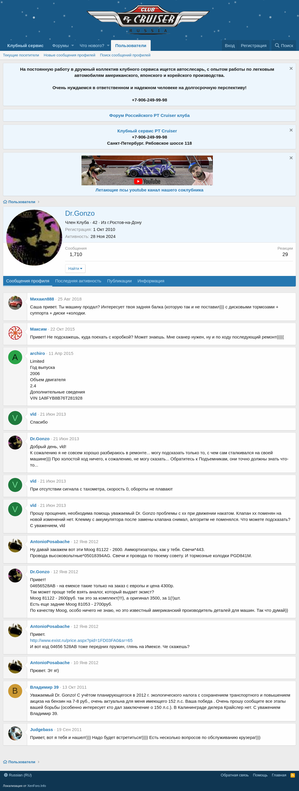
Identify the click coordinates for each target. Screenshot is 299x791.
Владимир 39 (44, 687)
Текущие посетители (21, 55)
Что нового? (92, 45)
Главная (279, 775)
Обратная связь (235, 775)
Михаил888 (42, 298)
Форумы (60, 45)
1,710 (76, 254)
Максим (38, 329)
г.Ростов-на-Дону (124, 222)
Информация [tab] (151, 280)
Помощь (260, 775)
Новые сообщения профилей (69, 55)
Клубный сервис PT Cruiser (147, 130)
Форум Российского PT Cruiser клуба (149, 115)
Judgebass (41, 729)
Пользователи (130, 45)
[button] (72, 45)
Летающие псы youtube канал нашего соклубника (149, 189)
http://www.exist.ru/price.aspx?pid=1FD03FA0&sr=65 (81, 640)
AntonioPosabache (50, 541)
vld (33, 414)
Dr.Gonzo (40, 438)
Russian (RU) (18, 775)
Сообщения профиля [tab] (27, 280)
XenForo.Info (36, 785)
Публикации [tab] (119, 280)
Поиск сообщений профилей (125, 55)
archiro (37, 353)
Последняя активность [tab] (78, 280)
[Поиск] (284, 45)
